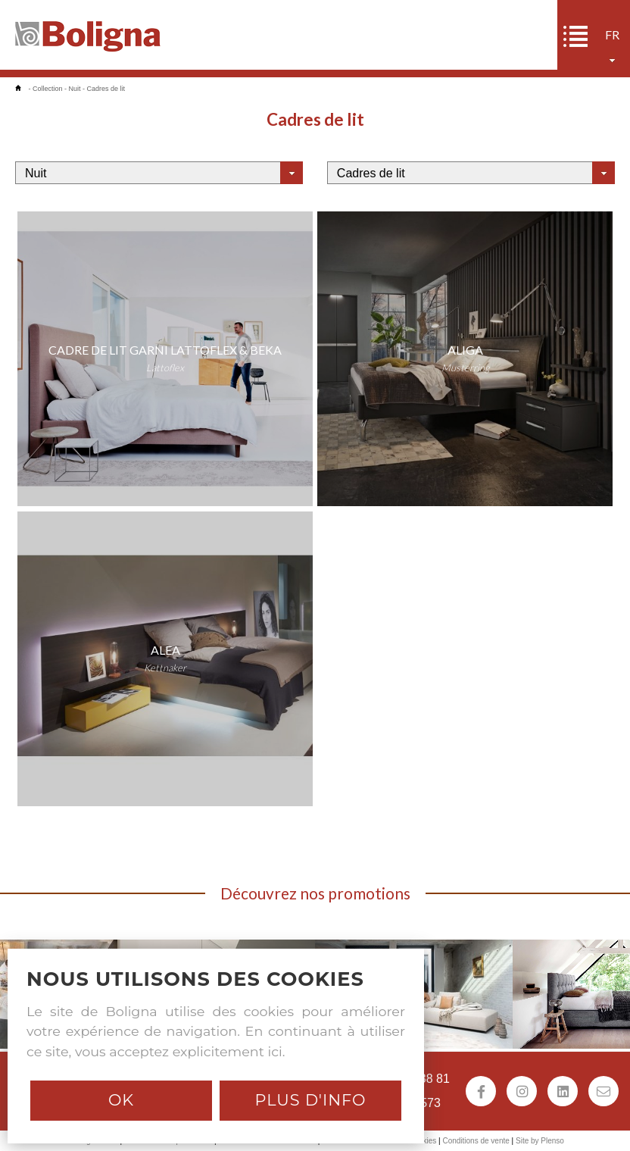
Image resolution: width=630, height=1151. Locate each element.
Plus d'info (310, 1099)
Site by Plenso (540, 1141)
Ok (121, 1099)
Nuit (75, 88)
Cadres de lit (106, 88)
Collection (48, 88)
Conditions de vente (475, 1141)
